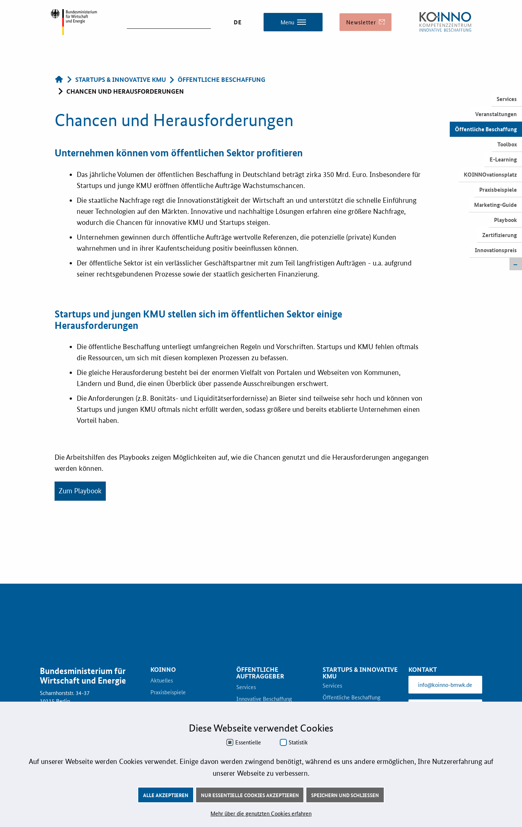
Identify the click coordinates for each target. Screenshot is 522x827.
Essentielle (248, 742)
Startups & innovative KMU (360, 672)
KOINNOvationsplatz (490, 174)
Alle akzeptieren (165, 795)
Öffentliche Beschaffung (486, 129)
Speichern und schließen (345, 795)
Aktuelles (161, 680)
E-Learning (503, 159)
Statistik (298, 742)
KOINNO (163, 669)
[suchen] (169, 21)
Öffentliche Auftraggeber (260, 673)
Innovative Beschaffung (264, 699)
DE (238, 22)
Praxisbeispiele (498, 189)
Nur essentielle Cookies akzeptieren (250, 795)
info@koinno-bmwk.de (445, 684)
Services (507, 99)
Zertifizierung (499, 235)
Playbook (505, 220)
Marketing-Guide (495, 205)
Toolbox (507, 144)
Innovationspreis (496, 250)
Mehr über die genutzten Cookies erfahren (261, 813)
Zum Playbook (80, 491)
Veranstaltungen (496, 114)
